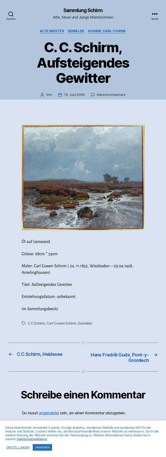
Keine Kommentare (111, 95)
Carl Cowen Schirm (61, 324)
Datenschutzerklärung (32, 439)
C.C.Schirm (36, 324)
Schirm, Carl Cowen (108, 32)
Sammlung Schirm (83, 10)
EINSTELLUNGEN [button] (18, 447)
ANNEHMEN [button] (42, 447)
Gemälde (75, 32)
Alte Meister (50, 32)
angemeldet (49, 414)
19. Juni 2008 (74, 95)
